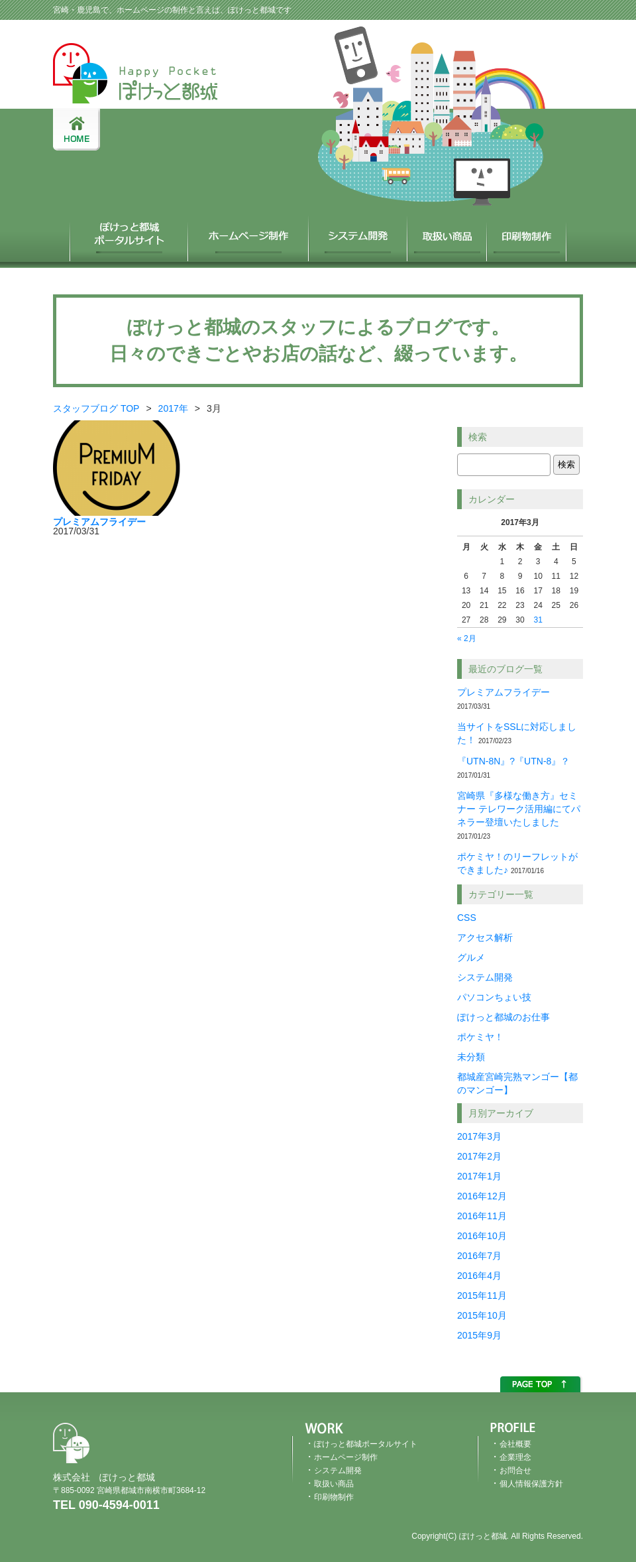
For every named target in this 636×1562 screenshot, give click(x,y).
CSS (466, 917)
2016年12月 (482, 1196)
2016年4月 (479, 1275)
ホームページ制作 (249, 234)
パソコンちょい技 (494, 997)
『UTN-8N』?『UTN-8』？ (513, 761)
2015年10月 (482, 1315)
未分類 (471, 1056)
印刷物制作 (527, 234)
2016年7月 (479, 1255)
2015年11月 (482, 1295)
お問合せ (515, 1470)
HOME (76, 129)
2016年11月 (482, 1216)
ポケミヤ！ (480, 1037)
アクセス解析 (485, 937)
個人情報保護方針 (531, 1483)
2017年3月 (479, 1136)
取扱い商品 (448, 234)
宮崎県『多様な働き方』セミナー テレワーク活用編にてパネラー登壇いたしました (518, 808)
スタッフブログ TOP (96, 408)
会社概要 (515, 1444)
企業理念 (515, 1457)
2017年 (173, 408)
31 (537, 620)
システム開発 (358, 234)
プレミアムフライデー (503, 692)
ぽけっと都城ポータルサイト (129, 234)
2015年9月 (479, 1335)
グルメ (471, 957)
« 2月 (466, 638)
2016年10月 (482, 1236)
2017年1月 (479, 1176)
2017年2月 (479, 1156)
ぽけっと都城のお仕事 (503, 1017)
